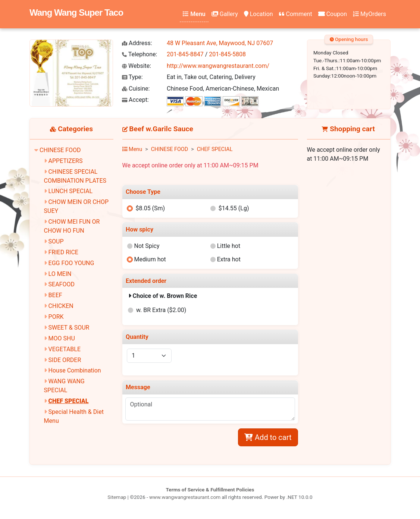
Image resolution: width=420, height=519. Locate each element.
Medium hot (150, 259)
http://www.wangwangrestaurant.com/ (218, 65)
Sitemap (116, 497)
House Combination (74, 370)
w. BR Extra (161, 310)
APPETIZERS (65, 160)
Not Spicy (146, 245)
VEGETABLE (64, 349)
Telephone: (139, 54)
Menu (194, 14)
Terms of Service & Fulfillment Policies (210, 490)
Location (258, 14)
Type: (132, 77)
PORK (56, 316)
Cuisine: (136, 88)
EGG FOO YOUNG (71, 263)
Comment (295, 14)
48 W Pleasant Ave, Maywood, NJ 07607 (220, 43)
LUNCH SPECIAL (70, 191)
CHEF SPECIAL (68, 401)
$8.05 (150, 208)
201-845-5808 (227, 54)
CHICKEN (60, 305)
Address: (137, 43)
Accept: (135, 99)
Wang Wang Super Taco (76, 12)
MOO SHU (61, 338)
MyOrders (369, 14)
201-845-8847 (185, 54)
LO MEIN (60, 273)
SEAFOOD (61, 284)
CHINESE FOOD (60, 150)
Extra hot (229, 259)
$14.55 (234, 208)
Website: (136, 65)
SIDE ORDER (64, 360)
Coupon (332, 14)
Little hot (229, 245)
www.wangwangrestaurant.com (184, 497)
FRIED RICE (63, 252)
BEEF (55, 295)
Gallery (224, 14)
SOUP (56, 241)
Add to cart (267, 437)
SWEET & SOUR (69, 327)
